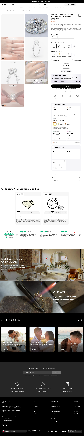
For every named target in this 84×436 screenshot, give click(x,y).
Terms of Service (54, 375)
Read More (57, 302)
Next (23, 48)
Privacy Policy (46, 375)
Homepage (3, 10)
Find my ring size (77, 60)
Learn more (74, 88)
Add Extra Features (77, 142)
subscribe (56, 372)
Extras (54, 21)
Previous (3, 48)
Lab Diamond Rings (9, 10)
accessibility (53, 418)
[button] (22, 8)
